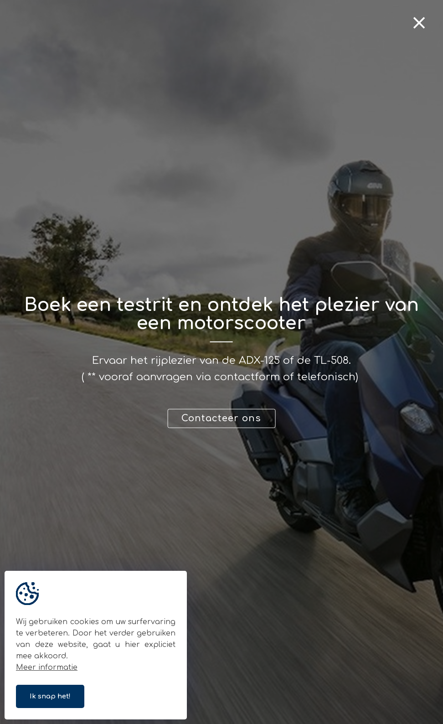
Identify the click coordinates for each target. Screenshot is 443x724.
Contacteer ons (221, 418)
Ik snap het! (50, 696)
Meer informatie (46, 667)
